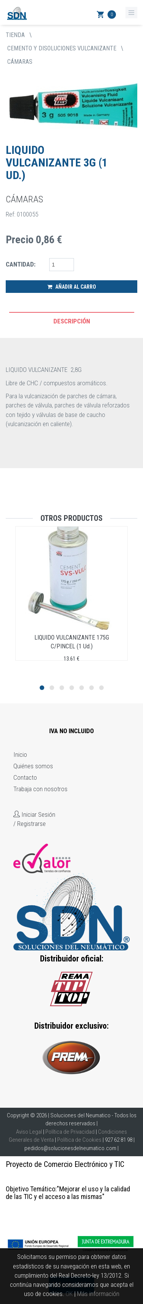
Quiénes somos (33, 766)
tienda (15, 35)
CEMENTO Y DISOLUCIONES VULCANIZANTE (61, 48)
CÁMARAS (19, 61)
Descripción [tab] (71, 321)
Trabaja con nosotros (40, 789)
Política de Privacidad (70, 1131)
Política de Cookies (79, 1139)
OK (69, 1294)
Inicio (20, 754)
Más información (98, 1294)
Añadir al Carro (71, 287)
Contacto (25, 777)
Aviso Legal (29, 1131)
